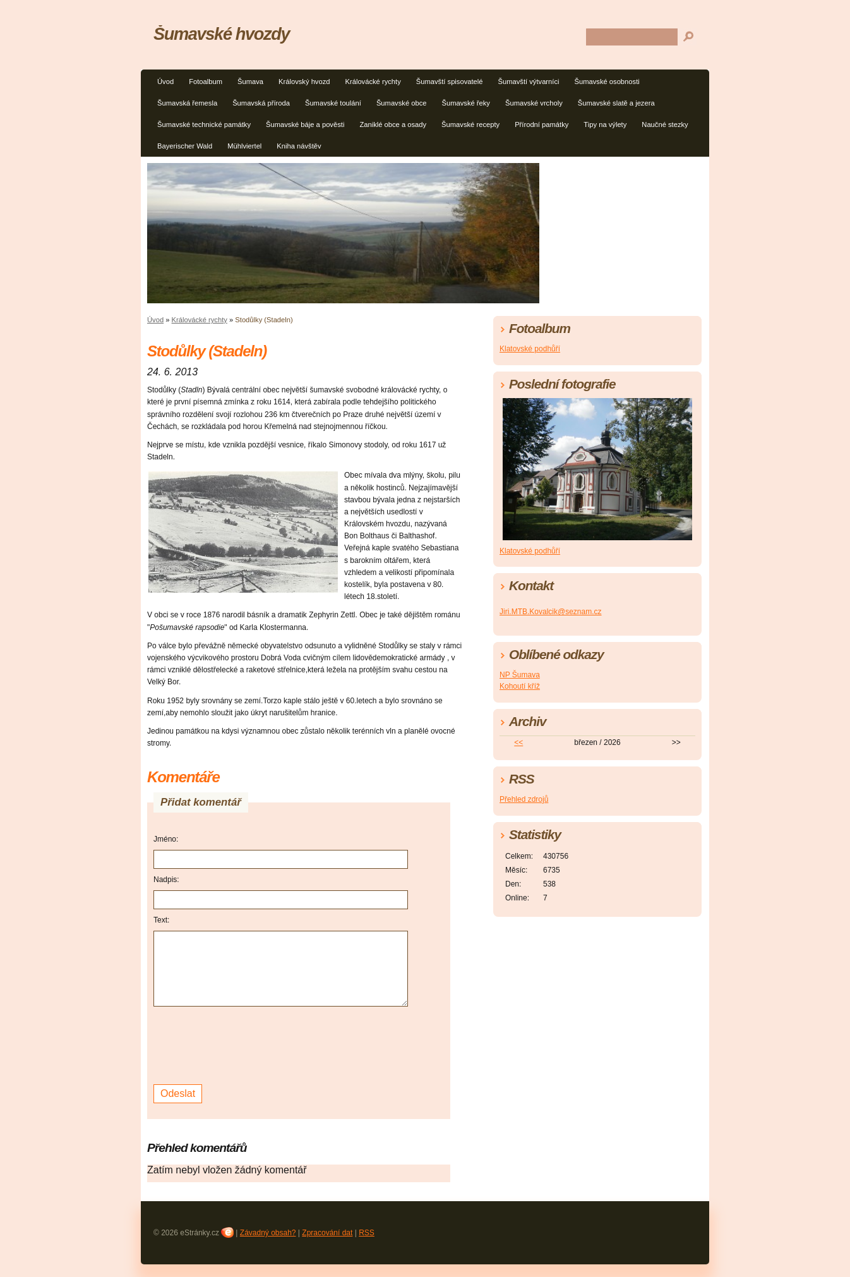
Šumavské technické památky (204, 124)
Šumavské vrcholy (534, 103)
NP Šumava (520, 674)
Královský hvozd (304, 81)
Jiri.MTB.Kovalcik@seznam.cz (551, 611)
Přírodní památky (541, 124)
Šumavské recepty (470, 124)
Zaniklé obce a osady (392, 124)
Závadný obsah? (268, 1232)
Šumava (250, 81)
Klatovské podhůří (530, 348)
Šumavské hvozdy (221, 34)
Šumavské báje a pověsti (305, 124)
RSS (366, 1232)
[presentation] (249, 1043)
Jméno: (165, 839)
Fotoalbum (205, 81)
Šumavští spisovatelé (449, 81)
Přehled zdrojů (524, 799)
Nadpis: (166, 879)
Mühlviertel (244, 146)
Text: (161, 920)
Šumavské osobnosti (607, 81)
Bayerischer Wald (184, 146)
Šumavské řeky (465, 103)
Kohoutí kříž (520, 686)
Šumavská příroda (261, 103)
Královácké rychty (373, 81)
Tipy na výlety (605, 124)
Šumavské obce (401, 103)
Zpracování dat (327, 1232)
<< (518, 742)
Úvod (165, 81)
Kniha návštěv (299, 146)
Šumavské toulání (333, 103)
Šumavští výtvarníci (529, 81)
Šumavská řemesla (187, 103)
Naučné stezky (665, 124)
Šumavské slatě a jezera (616, 103)
